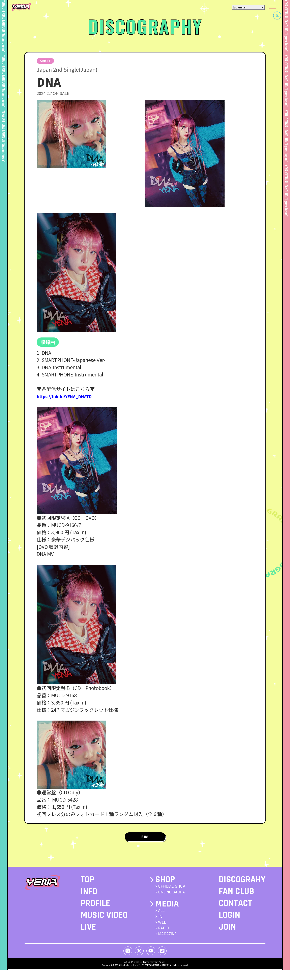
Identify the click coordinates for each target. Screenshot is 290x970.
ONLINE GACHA (171, 893)
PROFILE (95, 904)
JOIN (227, 928)
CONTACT (235, 904)
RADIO (163, 929)
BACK (145, 837)
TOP (87, 881)
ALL (161, 912)
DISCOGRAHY (242, 881)
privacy (154, 962)
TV (160, 917)
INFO (89, 892)
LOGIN (229, 916)
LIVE (88, 928)
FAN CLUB (236, 892)
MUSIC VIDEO (104, 916)
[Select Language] (248, 7)
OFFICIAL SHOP (171, 887)
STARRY (129, 962)
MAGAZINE (167, 935)
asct (162, 962)
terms (146, 962)
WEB (162, 923)
